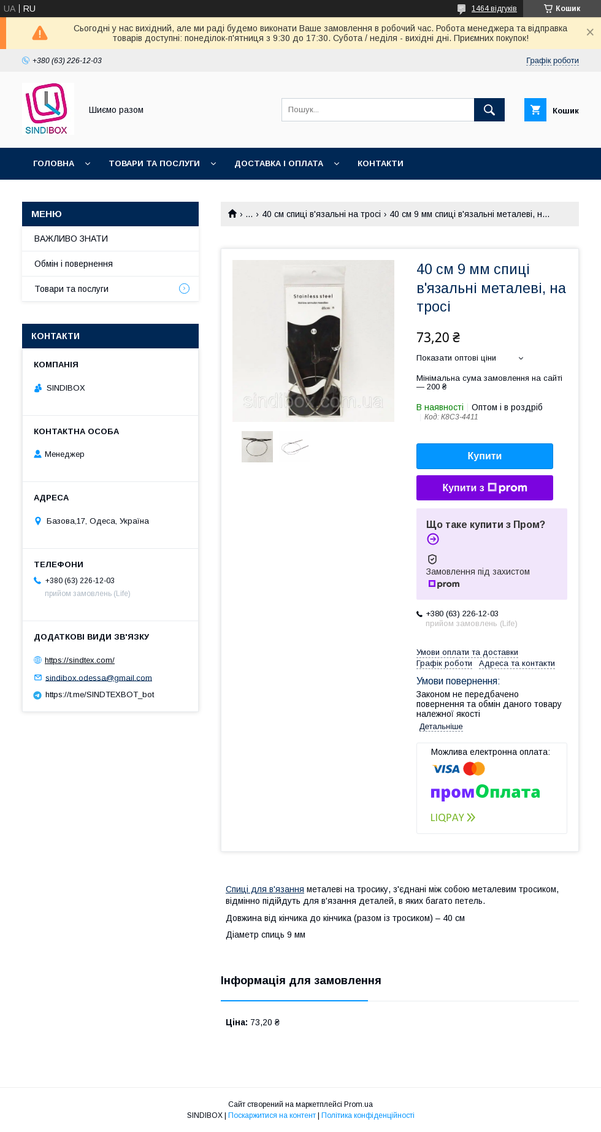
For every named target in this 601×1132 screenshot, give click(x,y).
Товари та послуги (154, 163)
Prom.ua (358, 1104)
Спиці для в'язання (265, 889)
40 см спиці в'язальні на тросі (321, 214)
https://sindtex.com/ (80, 660)
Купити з (484, 488)
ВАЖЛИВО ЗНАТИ (71, 238)
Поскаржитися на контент (272, 1115)
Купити (485, 456)
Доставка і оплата (278, 163)
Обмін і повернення (73, 264)
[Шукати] (489, 109)
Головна (53, 163)
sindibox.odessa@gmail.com (98, 677)
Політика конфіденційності (368, 1115)
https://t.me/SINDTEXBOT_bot (99, 694)
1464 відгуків (494, 8)
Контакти (381, 163)
